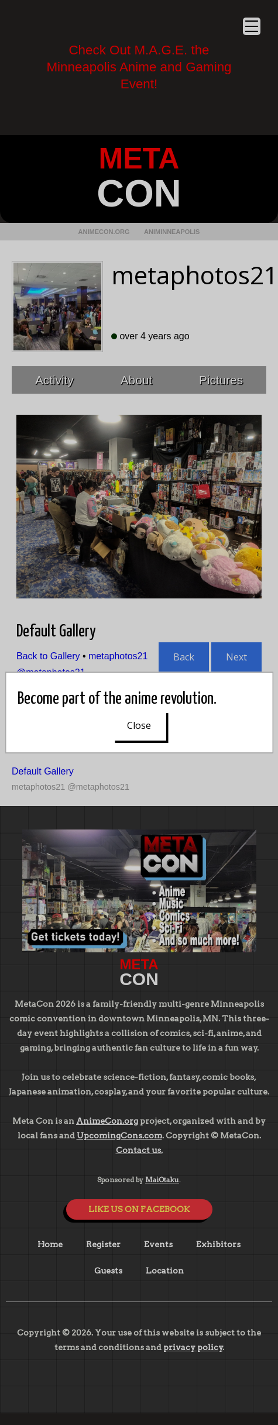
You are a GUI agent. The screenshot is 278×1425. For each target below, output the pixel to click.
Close (139, 725)
